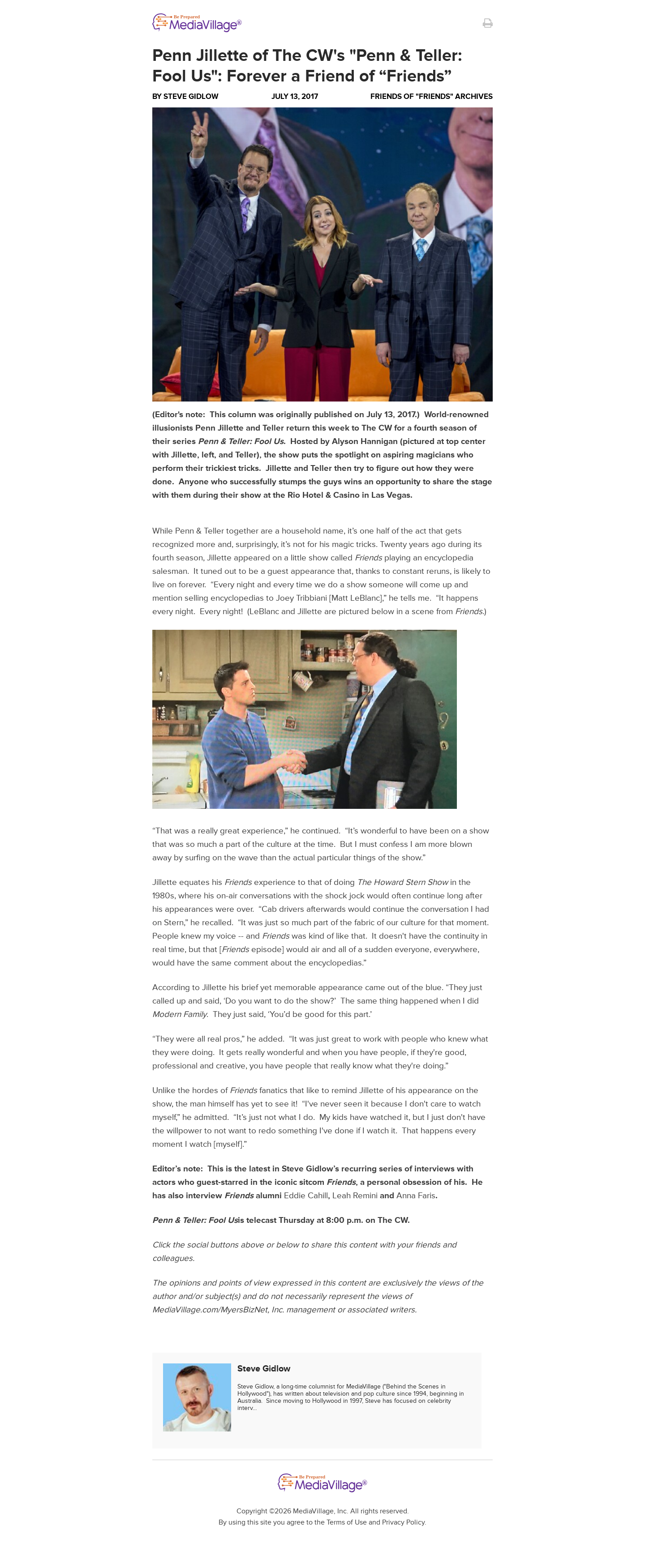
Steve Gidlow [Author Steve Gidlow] (191, 96)
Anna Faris (415, 1196)
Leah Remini (355, 1196)
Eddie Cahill (306, 1196)
